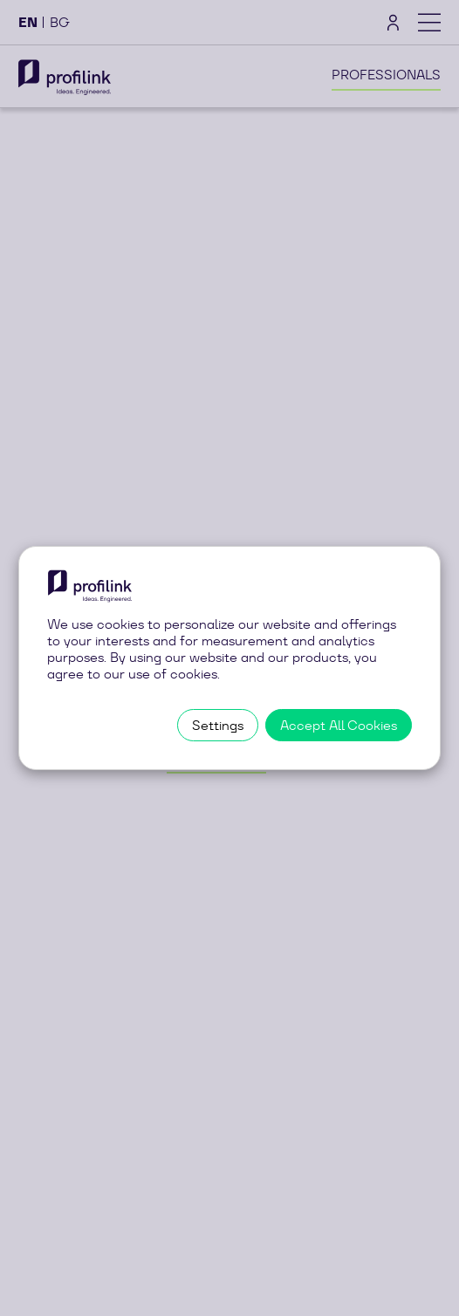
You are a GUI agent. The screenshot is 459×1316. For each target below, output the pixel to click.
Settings (217, 725)
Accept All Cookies (338, 725)
